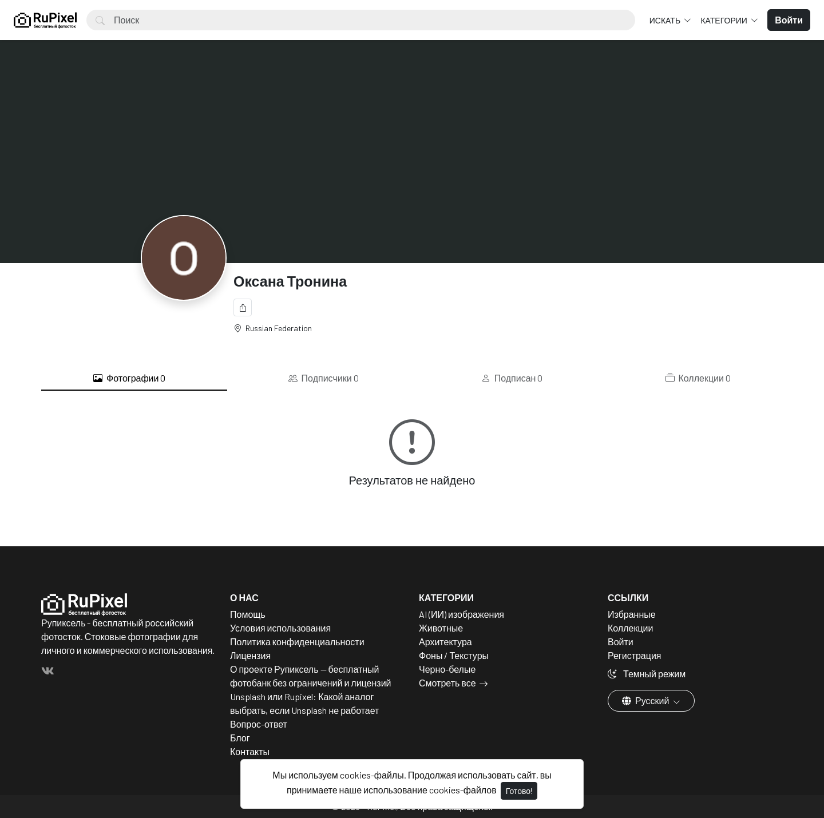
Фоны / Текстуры (454, 655)
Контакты (250, 751)
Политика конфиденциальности (297, 641)
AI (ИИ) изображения (461, 614)
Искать (665, 20)
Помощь (248, 614)
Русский (646, 700)
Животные (441, 627)
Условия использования (280, 627)
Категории (724, 20)
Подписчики (323, 378)
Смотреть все (447, 682)
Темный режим (647, 673)
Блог (240, 737)
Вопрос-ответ (258, 723)
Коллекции (698, 378)
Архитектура (445, 641)
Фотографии (129, 378)
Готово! (519, 791)
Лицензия (250, 655)
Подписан (512, 378)
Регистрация (634, 655)
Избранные (632, 614)
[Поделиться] (242, 307)
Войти (620, 641)
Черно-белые (447, 669)
